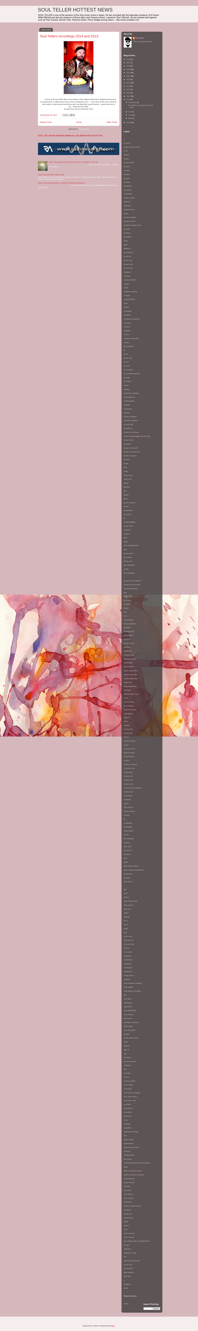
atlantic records (129, 221)
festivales (127, 444)
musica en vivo (129, 768)
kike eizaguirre (129, 573)
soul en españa (129, 1081)
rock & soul (128, 936)
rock (125, 932)
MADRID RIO (129, 631)
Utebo (126, 1222)
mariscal (127, 639)
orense (126, 835)
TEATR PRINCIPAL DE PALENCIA (137, 1163)
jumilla (126, 569)
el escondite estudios (132, 374)
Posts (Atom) (84, 129)
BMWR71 (127, 249)
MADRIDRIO (128, 635)
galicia (126, 483)
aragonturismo (129, 209)
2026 (128, 59)
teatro (126, 1167)
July (130, 112)
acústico (127, 170)
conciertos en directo (132, 319)
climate (126, 307)
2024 (128, 66)
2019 (128, 83)
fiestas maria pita (130, 456)
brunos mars (128, 264)
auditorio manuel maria (132, 225)
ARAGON (127, 206)
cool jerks (127, 323)
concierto (127, 315)
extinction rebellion (131, 420)
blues (126, 245)
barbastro (127, 233)
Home (79, 122)
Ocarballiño (128, 827)
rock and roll (128, 940)
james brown (128, 553)
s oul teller (128, 999)
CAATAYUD (128, 268)
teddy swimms (129, 1183)
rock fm (126, 948)
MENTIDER (128, 663)
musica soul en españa (132, 788)
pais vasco (128, 846)
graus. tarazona (130, 503)
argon (126, 213)
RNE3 (126, 929)
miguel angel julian (131, 678)
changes (127, 295)
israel (126, 542)
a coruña (127, 143)
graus (126, 499)
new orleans (128, 807)
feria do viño (128, 424)
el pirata (127, 378)
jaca (125, 549)
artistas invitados (130, 217)
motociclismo (129, 706)
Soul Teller (139, 38)
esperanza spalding (131, 393)
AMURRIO (128, 186)
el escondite (128, 370)
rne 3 (126, 921)
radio (126, 893)
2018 (128, 86)
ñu (125, 819)
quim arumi (128, 882)
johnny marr (128, 561)
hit (125, 518)
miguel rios (128, 682)
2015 (128, 96)
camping (127, 276)
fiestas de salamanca (132, 452)
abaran (126, 155)
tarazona (127, 1151)
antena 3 (127, 202)
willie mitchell (129, 1272)
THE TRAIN (128, 1194)
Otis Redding (129, 839)
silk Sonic (127, 1057)
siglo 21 (127, 1050)
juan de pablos (129, 565)
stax (125, 1136)
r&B (125, 890)
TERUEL (127, 1186)
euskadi (127, 405)
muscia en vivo (129, 749)
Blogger (112, 1326)
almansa (127, 182)
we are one (128, 1265)
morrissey (127, 690)
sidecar (126, 1046)
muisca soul (128, 729)
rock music (128, 952)
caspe (126, 288)
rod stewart (128, 968)
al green (127, 178)
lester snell (128, 596)
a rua (126, 151)
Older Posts (111, 122)
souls (126, 1120)
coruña (126, 335)
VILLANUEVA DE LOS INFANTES (137, 1241)
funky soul (128, 479)
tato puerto (128, 1159)
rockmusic (128, 964)
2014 (128, 99)
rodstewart (128, 972)
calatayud (127, 272)
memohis (127, 647)
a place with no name (132, 147)
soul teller (127, 1104)
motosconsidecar (130, 710)
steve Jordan (128, 1140)
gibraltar (127, 487)
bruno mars (128, 260)
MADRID (127, 628)
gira (125, 491)
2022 (128, 73)
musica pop (128, 772)
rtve (125, 995)
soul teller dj (128, 1108)
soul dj (126, 1077)
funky (126, 471)
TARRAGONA (129, 1155)
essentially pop (129, 397)
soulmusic (127, 1116)
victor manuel (129, 1237)
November (132, 102)
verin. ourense (129, 1233)
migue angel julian (131, 671)
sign (125, 1054)
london (126, 608)
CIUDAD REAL (129, 299)
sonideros (127, 1065)
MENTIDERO (129, 667)
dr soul (126, 362)
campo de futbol (130, 280)
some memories (130, 1061)
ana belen (127, 190)
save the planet (129, 1030)
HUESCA (127, 530)
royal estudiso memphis (133, 983)
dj (124, 350)
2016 (128, 93)
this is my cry (129, 1198)
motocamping (129, 702)
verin (125, 1229)
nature (126, 804)
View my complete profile (142, 42)
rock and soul (129, 944)
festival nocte (129, 440)
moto (126, 698)
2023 (128, 69)
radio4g (126, 917)
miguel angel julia (130, 675)
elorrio (126, 385)
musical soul (128, 792)
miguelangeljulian (130, 686)
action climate (129, 163)
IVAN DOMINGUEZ (131, 546)
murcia (126, 737)
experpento (128, 409)
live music (127, 600)
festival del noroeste (131, 432)
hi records (127, 514)
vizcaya (126, 1245)
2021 (128, 76)
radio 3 (126, 897)
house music (128, 526)
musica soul (128, 780)
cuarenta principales (131, 338)
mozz (126, 721)
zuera (126, 1288)
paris (125, 858)
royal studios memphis (132, 991)
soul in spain (128, 1085)
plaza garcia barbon (131, 866)
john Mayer (128, 557)
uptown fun (128, 1214)
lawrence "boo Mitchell (132, 581)
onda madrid (128, 831)
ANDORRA (128, 194)
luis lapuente (128, 620)
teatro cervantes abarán (133, 1171)
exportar (127, 413)
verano (126, 1226)
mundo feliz (128, 733)
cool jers (127, 327)
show (126, 1042)
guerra (126, 506)
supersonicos (129, 1143)
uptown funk (128, 1218)
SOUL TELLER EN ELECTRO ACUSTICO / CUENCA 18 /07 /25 (73, 162)
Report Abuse (130, 1296)
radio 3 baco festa (130, 901)
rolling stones (129, 975)
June (130, 115)
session (127, 1034)
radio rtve (127, 909)
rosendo (127, 979)
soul (125, 1069)
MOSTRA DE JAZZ (131, 694)
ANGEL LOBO (129, 198)
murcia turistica (129, 741)
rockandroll (128, 960)
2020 (128, 79)
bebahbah (127, 237)
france (126, 464)
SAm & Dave (128, 1015)
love (125, 616)
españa (126, 389)
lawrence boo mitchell (132, 585)
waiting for (128, 1249)
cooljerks (127, 331)
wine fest (127, 1276)
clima (126, 303)
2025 (128, 63)
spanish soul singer (131, 1132)
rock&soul (127, 956)
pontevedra (128, 874)
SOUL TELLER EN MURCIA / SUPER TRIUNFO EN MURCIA (61, 183)
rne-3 (126, 925)
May (130, 118)
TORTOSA (128, 1202)
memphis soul (129, 655)
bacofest (127, 229)
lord (125, 612)
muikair (126, 725)
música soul (128, 784)
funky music (128, 475)
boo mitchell (128, 253)
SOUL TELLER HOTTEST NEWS (75, 10)
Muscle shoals (129, 753)
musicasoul (128, 796)
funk (125, 467)
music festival (129, 757)
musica (126, 760)
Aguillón (127, 174)
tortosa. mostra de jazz (132, 1206)
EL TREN (127, 381)
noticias (127, 815)
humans (127, 534)
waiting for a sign (130, 1253)
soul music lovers (130, 1097)
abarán (126, 159)
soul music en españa (132, 1093)
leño (125, 593)
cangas (126, 284)
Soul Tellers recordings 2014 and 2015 (69, 36)
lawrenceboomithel (131, 589)
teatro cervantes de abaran (134, 1175)
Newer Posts (46, 122)
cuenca (126, 342)
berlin (126, 241)
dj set (126, 354)
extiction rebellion (130, 417)
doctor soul (128, 358)
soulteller (127, 1124)
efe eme (127, 366)
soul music (128, 1089)
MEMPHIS (128, 651)
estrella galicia (129, 401)
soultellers (128, 1128)
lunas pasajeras (130, 624)
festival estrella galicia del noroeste (137, 436)
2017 (128, 89)
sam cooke (128, 1018)
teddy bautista (129, 1179)
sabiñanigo (128, 1003)
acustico (127, 167)
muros (126, 745)
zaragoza (127, 1284)
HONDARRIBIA (130, 522)
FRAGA (127, 460)
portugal (127, 878)
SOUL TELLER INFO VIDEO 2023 (51, 175)
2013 (128, 122)
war (125, 1257)
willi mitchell (128, 1268)
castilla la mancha (130, 292)
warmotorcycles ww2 (132, 1261)
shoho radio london (131, 1038)
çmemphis (128, 311)
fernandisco (128, 428)
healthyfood (128, 510)
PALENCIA (128, 850)
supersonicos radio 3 (132, 1147)
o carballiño (128, 823)
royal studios (128, 987)
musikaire (127, 800)
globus (126, 495)
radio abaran (128, 905)
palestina (127, 854)
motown (127, 718)
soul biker (127, 1073)
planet (126, 862)
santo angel (128, 1026)
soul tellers (128, 1112)
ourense (127, 843)
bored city (127, 256)
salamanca (128, 1007)
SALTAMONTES (130, 1011)
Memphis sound (130, 659)
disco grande (128, 346)
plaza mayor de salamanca (134, 870)
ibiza (125, 538)
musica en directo (130, 764)
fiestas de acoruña (131, 448)
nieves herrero (129, 811)
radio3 (126, 913)
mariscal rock (129, 643)
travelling (127, 1210)
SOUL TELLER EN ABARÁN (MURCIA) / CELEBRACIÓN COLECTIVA (70, 135)
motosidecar (128, 714)
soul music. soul (130, 1101)
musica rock (128, 776)
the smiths (128, 1190)
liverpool (127, 604)
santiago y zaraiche (131, 1022)
